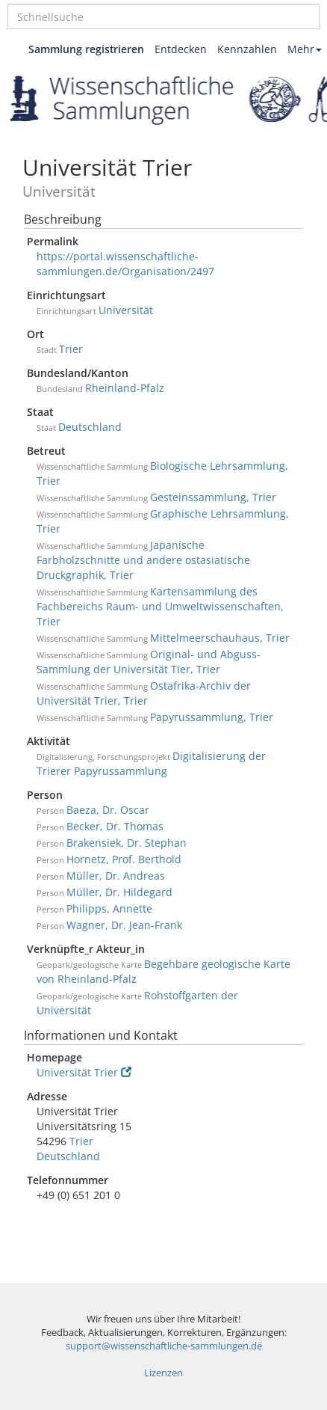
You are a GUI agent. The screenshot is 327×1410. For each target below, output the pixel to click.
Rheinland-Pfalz (124, 388)
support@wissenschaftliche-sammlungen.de (164, 1346)
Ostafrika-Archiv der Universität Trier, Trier (144, 693)
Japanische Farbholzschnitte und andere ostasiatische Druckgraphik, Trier (143, 560)
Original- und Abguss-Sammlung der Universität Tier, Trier (149, 661)
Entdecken (181, 49)
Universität (126, 310)
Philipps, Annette (109, 908)
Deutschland (90, 427)
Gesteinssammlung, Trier (213, 497)
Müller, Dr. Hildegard (119, 892)
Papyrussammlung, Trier (211, 717)
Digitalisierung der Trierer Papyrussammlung (151, 763)
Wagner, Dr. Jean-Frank (124, 925)
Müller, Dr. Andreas (115, 875)
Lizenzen (163, 1373)
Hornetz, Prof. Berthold (123, 859)
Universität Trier (84, 1072)
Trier (71, 349)
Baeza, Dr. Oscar (107, 810)
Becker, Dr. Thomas (115, 826)
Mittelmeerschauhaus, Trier (220, 638)
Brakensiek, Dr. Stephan (126, 843)
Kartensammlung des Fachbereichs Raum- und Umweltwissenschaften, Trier (160, 606)
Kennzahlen (247, 49)
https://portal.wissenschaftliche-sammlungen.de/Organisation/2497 (125, 263)
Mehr (304, 49)
